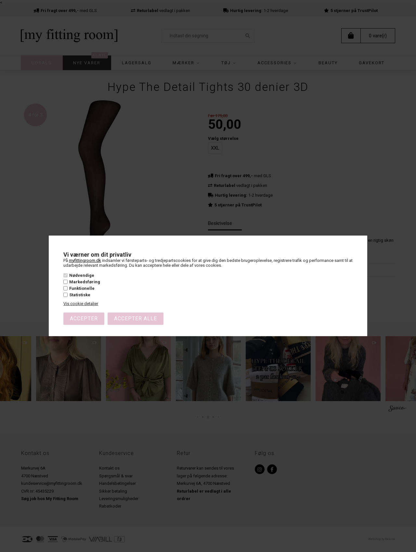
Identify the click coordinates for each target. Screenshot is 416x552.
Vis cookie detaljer (80, 303)
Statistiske (79, 294)
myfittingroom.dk (85, 260)
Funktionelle (82, 288)
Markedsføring (84, 281)
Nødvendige (81, 275)
